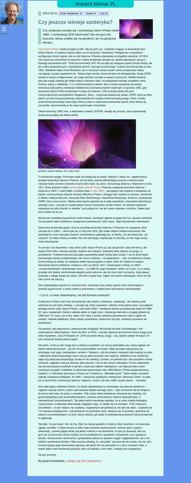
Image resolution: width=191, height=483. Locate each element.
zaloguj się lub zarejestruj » (84, 461)
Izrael (72, 84)
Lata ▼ (103, 13)
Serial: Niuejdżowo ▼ (71, 13)
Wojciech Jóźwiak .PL (95, 3)
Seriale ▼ (91, 13)
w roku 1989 (97, 191)
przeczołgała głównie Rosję (85, 187)
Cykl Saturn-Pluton (48, 49)
